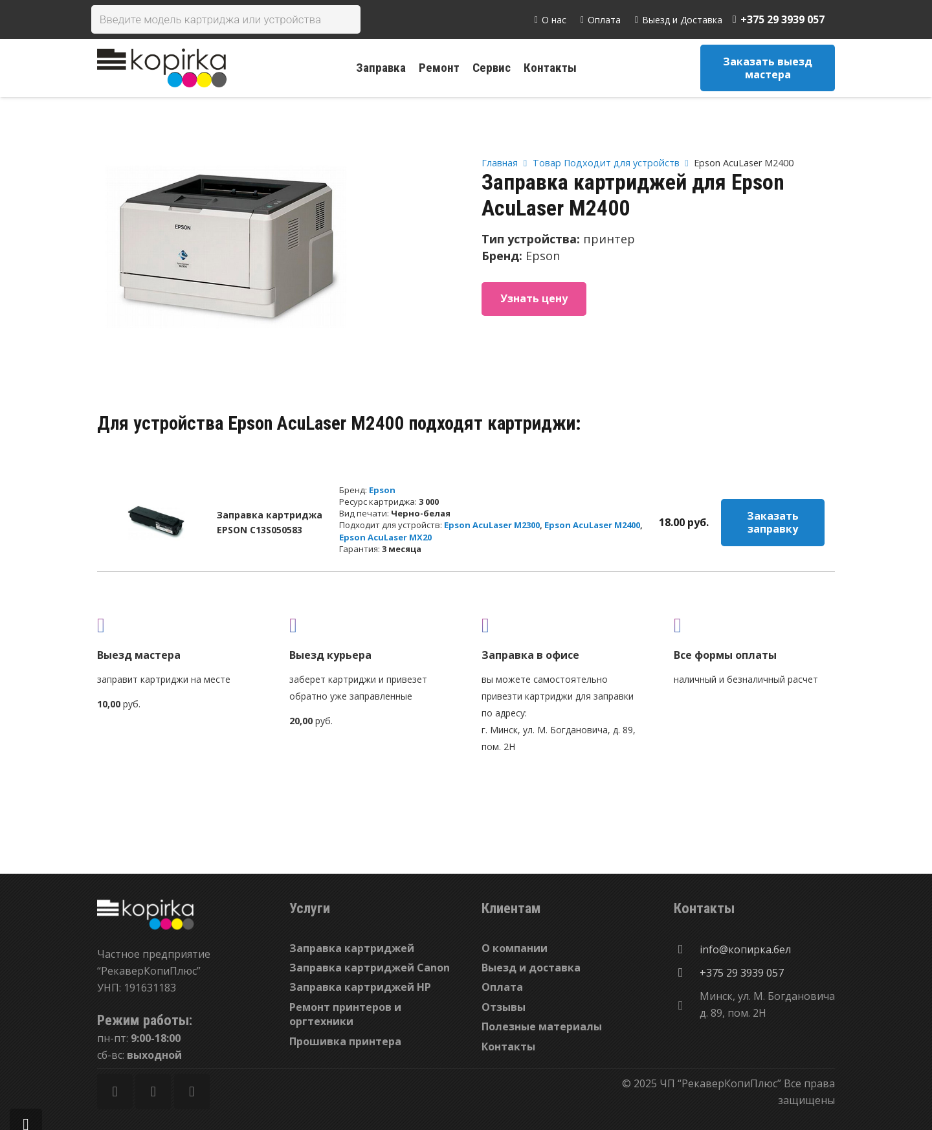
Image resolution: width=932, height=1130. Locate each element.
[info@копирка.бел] (687, 949)
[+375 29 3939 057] (687, 972)
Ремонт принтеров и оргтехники (345, 1014)
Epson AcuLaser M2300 (492, 525)
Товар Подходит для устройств (606, 163)
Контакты (508, 1046)
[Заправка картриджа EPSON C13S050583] (156, 522)
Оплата (502, 987)
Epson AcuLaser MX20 (385, 537)
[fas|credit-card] (754, 625)
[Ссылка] (162, 68)
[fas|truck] (177, 625)
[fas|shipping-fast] (369, 625)
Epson (382, 490)
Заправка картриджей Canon (369, 967)
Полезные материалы (542, 1026)
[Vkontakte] (192, 1091)
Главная (500, 163)
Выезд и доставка (531, 967)
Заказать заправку (773, 522)
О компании (515, 948)
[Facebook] (115, 1091)
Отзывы (504, 1007)
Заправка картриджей (351, 948)
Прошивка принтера (345, 1041)
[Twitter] (153, 1091)
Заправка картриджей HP (360, 987)
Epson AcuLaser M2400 (592, 525)
